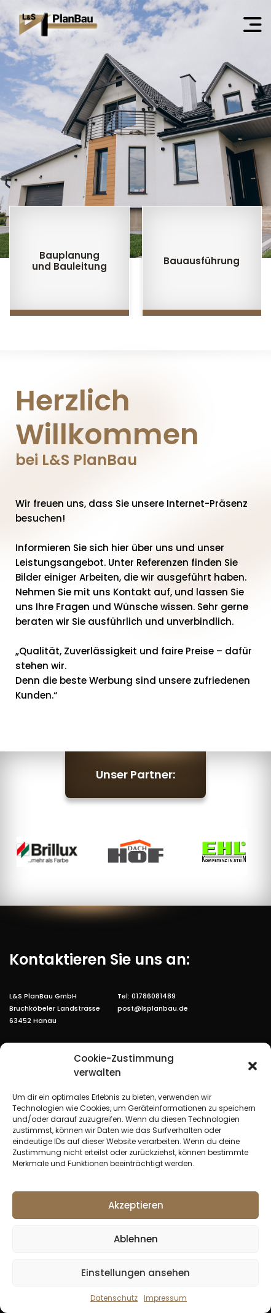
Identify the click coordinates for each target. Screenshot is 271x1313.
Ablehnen (136, 1239)
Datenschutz (114, 1298)
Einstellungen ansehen (135, 1272)
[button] (252, 1066)
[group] (69, 261)
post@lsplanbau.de (152, 1008)
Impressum (165, 1298)
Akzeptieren (135, 1205)
